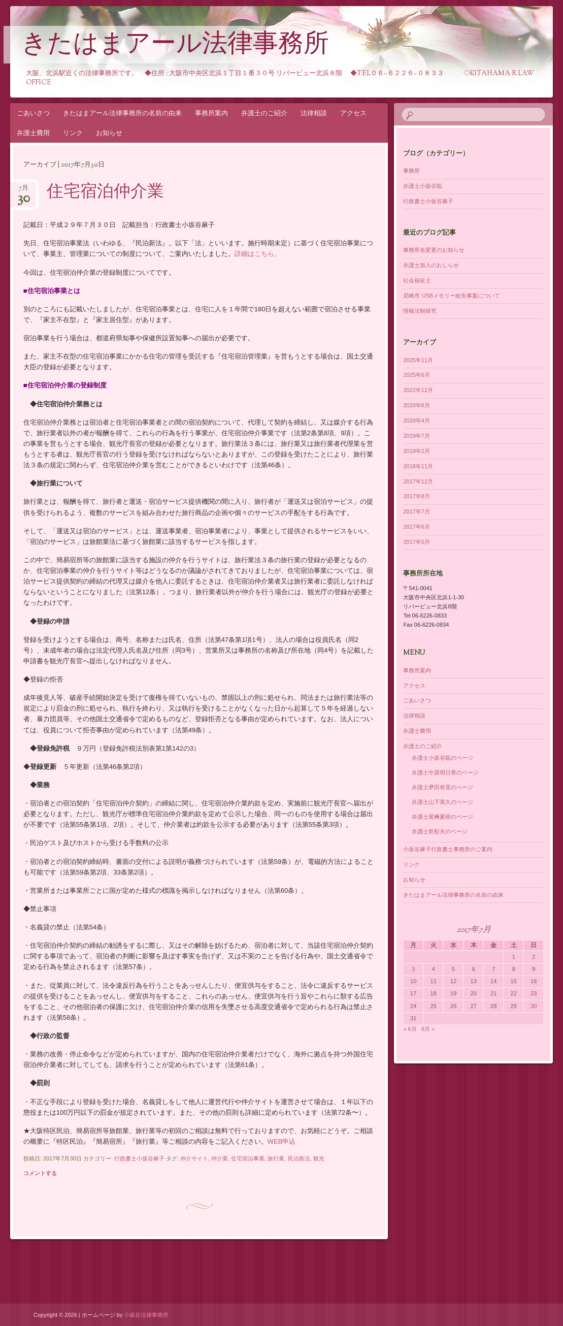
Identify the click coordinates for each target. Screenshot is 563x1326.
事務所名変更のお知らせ (434, 250)
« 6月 (409, 1029)
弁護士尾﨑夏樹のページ (442, 817)
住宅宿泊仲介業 (105, 192)
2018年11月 (418, 466)
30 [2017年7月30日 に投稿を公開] (534, 1006)
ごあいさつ (33, 113)
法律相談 (314, 113)
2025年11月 (418, 360)
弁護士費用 (33, 133)
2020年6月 (416, 405)
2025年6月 (416, 375)
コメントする (40, 1173)
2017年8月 (416, 496)
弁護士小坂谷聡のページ (442, 758)
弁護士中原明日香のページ (445, 772)
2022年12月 (418, 390)
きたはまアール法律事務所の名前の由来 (122, 113)
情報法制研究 (420, 311)
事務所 (411, 171)
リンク (73, 133)
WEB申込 (282, 1141)
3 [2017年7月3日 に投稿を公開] (413, 969)
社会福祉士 (417, 280)
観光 (318, 1158)
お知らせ (109, 133)
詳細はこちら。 (258, 253)
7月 (23, 191)
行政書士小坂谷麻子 (139, 1158)
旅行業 (276, 1158)
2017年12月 (418, 481)
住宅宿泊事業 (247, 1158)
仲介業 (219, 1158)
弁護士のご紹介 (264, 113)
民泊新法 (299, 1158)
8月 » (428, 1029)
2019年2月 (416, 451)
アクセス (353, 113)
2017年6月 (416, 527)
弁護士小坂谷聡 (422, 186)
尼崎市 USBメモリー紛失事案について (451, 296)
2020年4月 (416, 420)
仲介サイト (194, 1158)
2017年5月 (416, 542)
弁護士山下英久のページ (442, 802)
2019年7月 (416, 436)
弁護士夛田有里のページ (442, 787)
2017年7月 (416, 511)
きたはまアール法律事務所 (175, 45)
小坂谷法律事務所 (146, 1315)
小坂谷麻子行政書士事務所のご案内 (447, 849)
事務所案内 (211, 113)
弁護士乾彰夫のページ (440, 831)
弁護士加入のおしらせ (431, 265)
